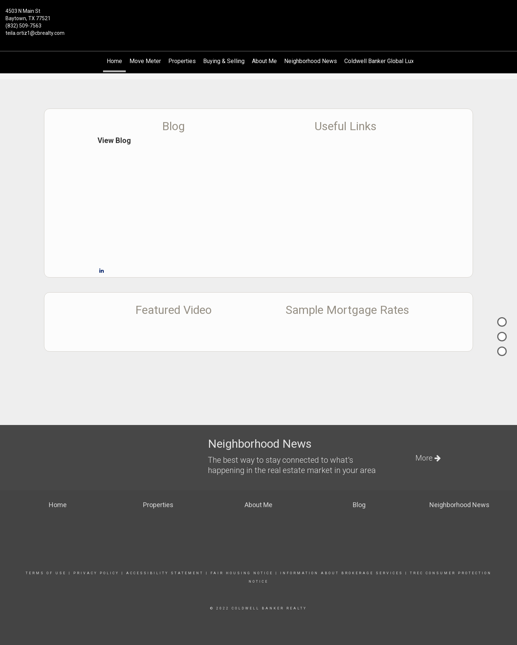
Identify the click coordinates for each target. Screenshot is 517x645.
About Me (264, 61)
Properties (182, 61)
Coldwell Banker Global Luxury (383, 61)
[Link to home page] (258, 15)
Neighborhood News (310, 61)
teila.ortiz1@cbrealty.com (35, 33)
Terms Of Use (46, 573)
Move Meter (145, 61)
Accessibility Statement (164, 573)
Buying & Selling (224, 61)
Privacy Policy (96, 573)
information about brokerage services (340, 573)
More (428, 458)
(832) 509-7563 (23, 26)
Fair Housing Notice (241, 573)
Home (114, 61)
